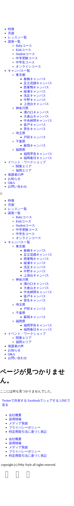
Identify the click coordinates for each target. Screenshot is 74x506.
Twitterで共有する (14, 400)
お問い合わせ (17, 186)
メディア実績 (18, 423)
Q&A (11, 182)
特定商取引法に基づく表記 (28, 431)
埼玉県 (20, 133)
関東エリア (24, 166)
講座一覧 (14, 41)
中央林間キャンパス (38, 120)
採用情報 (15, 419)
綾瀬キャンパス (35, 91)
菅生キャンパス (35, 129)
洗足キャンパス (35, 95)
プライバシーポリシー (24, 427)
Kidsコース (23, 49)
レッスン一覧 (17, 37)
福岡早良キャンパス (38, 153)
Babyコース (24, 45)
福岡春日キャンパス (38, 158)
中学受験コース (27, 58)
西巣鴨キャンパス (36, 87)
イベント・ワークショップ (27, 162)
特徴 (11, 29)
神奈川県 (22, 108)
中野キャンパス (35, 99)
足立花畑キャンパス (38, 83)
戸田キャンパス (35, 137)
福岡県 (20, 149)
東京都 (20, 74)
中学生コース (25, 62)
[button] (37, 193)
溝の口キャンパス (36, 112)
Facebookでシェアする (43, 400)
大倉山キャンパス (36, 116)
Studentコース (25, 54)
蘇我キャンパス (35, 145)
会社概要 (15, 415)
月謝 (11, 33)
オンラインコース (28, 66)
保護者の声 (16, 174)
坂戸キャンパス (35, 124)
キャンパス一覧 (19, 70)
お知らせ (14, 178)
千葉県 (20, 141)
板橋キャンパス (35, 79)
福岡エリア (24, 170)
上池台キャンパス (36, 104)
